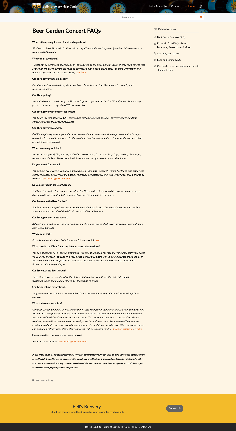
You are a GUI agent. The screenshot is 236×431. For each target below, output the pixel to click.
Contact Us (178, 6)
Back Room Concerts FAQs (172, 37)
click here (80, 72)
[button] (200, 6)
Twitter (138, 329)
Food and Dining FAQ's (170, 59)
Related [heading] (168, 29)
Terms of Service (111, 426)
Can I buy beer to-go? (169, 53)
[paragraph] (88, 208)
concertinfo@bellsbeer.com (56, 178)
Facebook (116, 329)
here (97, 240)
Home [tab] (191, 6)
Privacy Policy (129, 426)
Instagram (128, 329)
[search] (162, 17)
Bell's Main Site (158, 6)
